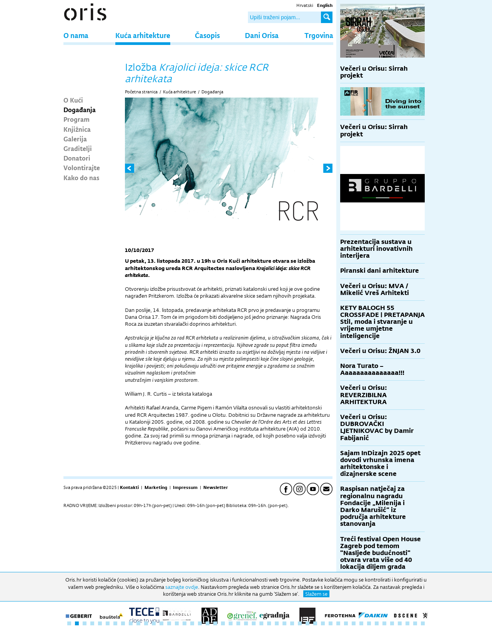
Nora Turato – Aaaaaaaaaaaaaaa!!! (372, 369)
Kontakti (129, 487)
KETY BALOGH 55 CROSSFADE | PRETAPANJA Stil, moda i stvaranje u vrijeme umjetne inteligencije (382, 322)
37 (346, 623)
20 (215, 623)
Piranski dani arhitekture (379, 271)
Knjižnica (77, 129)
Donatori (76, 157)
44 (400, 623)
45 (407, 623)
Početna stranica (141, 92)
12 (154, 623)
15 (177, 623)
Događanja (79, 109)
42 (384, 623)
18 (200, 623)
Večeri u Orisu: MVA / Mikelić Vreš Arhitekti (374, 289)
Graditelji (77, 148)
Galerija (75, 138)
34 (323, 623)
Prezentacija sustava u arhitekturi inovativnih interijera (376, 249)
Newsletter (215, 487)
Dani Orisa (262, 35)
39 (361, 623)
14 (169, 623)
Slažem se (316, 593)
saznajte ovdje (181, 586)
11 (146, 623)
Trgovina (318, 35)
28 (277, 623)
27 (269, 623)
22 (231, 623)
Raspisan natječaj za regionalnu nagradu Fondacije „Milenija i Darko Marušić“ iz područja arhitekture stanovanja (373, 506)
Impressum (185, 487)
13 (161, 623)
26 (261, 623)
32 (307, 623)
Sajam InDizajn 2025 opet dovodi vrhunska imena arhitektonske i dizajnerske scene (380, 463)
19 (207, 623)
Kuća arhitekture (142, 35)
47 (423, 623)
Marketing (156, 487)
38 (354, 623)
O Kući (73, 99)
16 (184, 623)
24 (246, 623)
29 (284, 623)
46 (415, 623)
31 (300, 623)
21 (223, 623)
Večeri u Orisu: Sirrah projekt (374, 72)
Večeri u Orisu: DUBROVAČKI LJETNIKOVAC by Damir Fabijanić (377, 427)
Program (76, 119)
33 (315, 623)
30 (292, 623)
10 (138, 623)
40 (369, 623)
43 (392, 623)
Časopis (207, 35)
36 (338, 623)
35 (330, 623)
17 (192, 623)
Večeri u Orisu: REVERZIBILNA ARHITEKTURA (363, 395)
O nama (75, 35)
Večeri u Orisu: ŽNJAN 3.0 (380, 351)
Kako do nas (81, 177)
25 (254, 623)
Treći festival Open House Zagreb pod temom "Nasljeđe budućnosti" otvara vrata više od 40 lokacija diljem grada (380, 553)
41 (377, 623)
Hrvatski (304, 5)
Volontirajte (81, 167)
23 (238, 623)
